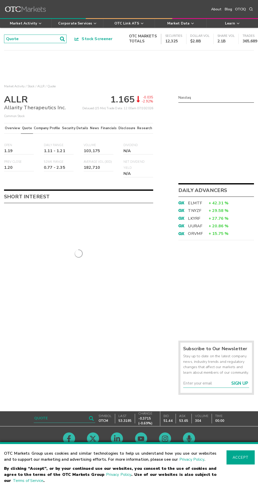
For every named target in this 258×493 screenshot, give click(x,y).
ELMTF (195, 203)
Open (8, 145)
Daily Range (53, 145)
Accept (241, 457)
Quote (27, 128)
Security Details (75, 128)
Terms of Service (28, 480)
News (94, 128)
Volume (90, 145)
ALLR (41, 86)
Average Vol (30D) (98, 162)
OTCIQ (240, 9)
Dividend (130, 145)
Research (144, 128)
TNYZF (194, 210)
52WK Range (54, 162)
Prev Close (13, 162)
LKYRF (194, 218)
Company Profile (47, 128)
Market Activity (14, 86)
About (216, 9)
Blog (228, 9)
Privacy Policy (191, 459)
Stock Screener (94, 39)
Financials (109, 128)
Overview (12, 128)
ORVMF (195, 233)
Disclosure (127, 128)
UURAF (195, 226)
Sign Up (239, 383)
